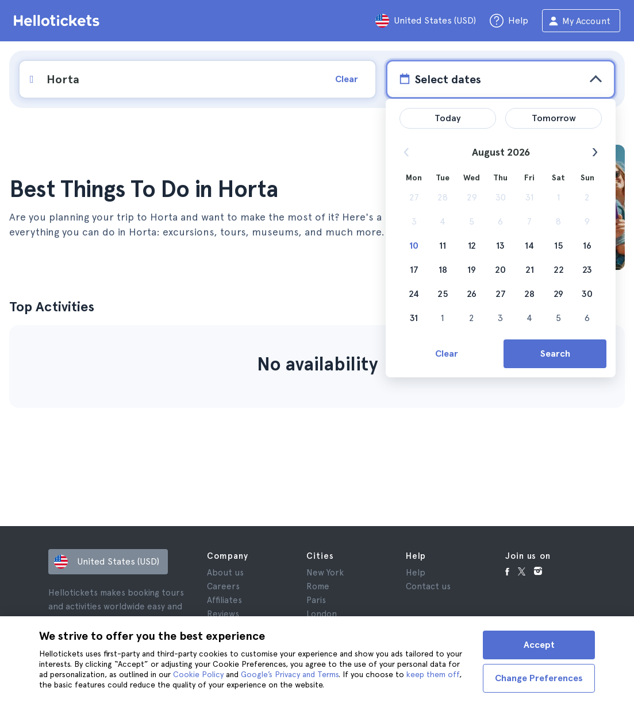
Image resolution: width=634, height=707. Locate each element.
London (321, 614)
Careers (223, 586)
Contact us (428, 586)
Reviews (223, 614)
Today (448, 118)
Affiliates (224, 600)
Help (415, 572)
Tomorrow (554, 118)
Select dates (439, 79)
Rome (317, 586)
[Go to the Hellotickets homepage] (59, 21)
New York (325, 572)
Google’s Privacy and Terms (290, 674)
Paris (316, 600)
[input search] (172, 79)
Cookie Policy (198, 674)
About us (225, 572)
